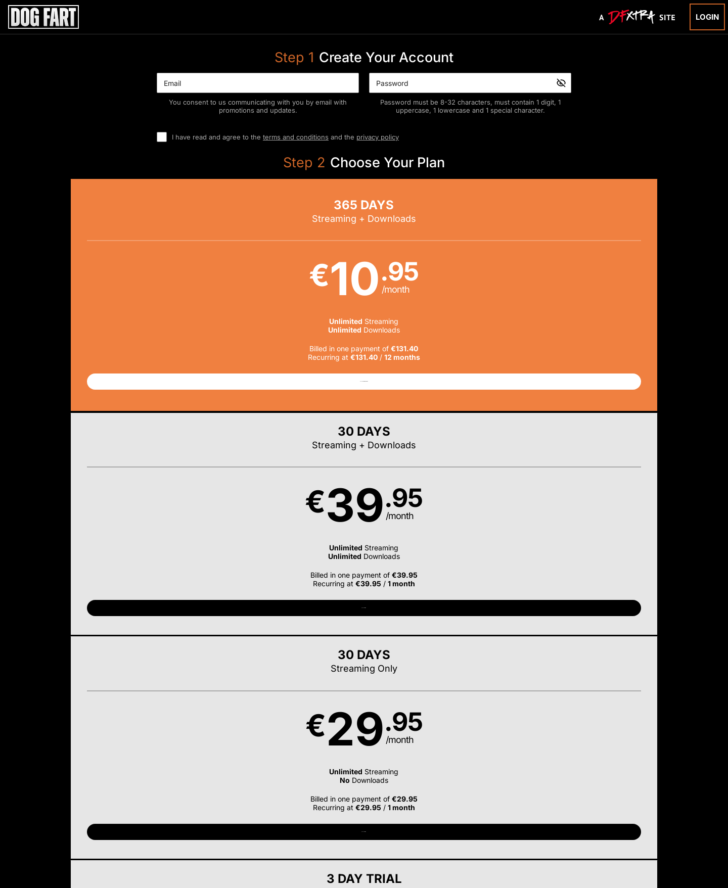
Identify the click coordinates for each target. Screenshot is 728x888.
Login (707, 17)
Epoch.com (168, 823)
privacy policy (377, 137)
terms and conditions (296, 137)
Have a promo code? (610, 431)
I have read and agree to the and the (285, 137)
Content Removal (584, 823)
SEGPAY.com (442, 823)
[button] (131, 300)
